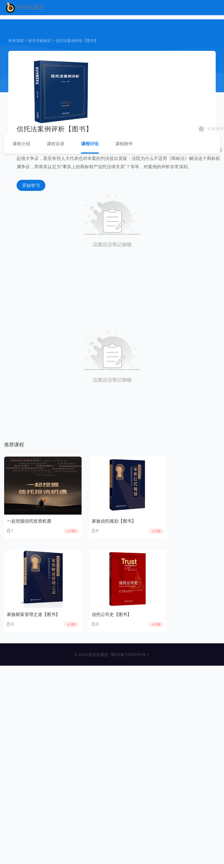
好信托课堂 (24, 7)
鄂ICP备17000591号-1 (130, 654)
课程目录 (55, 144)
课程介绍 (21, 144)
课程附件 (124, 144)
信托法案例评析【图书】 (77, 40)
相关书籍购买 (39, 40)
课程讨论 (90, 144)
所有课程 (16, 40)
